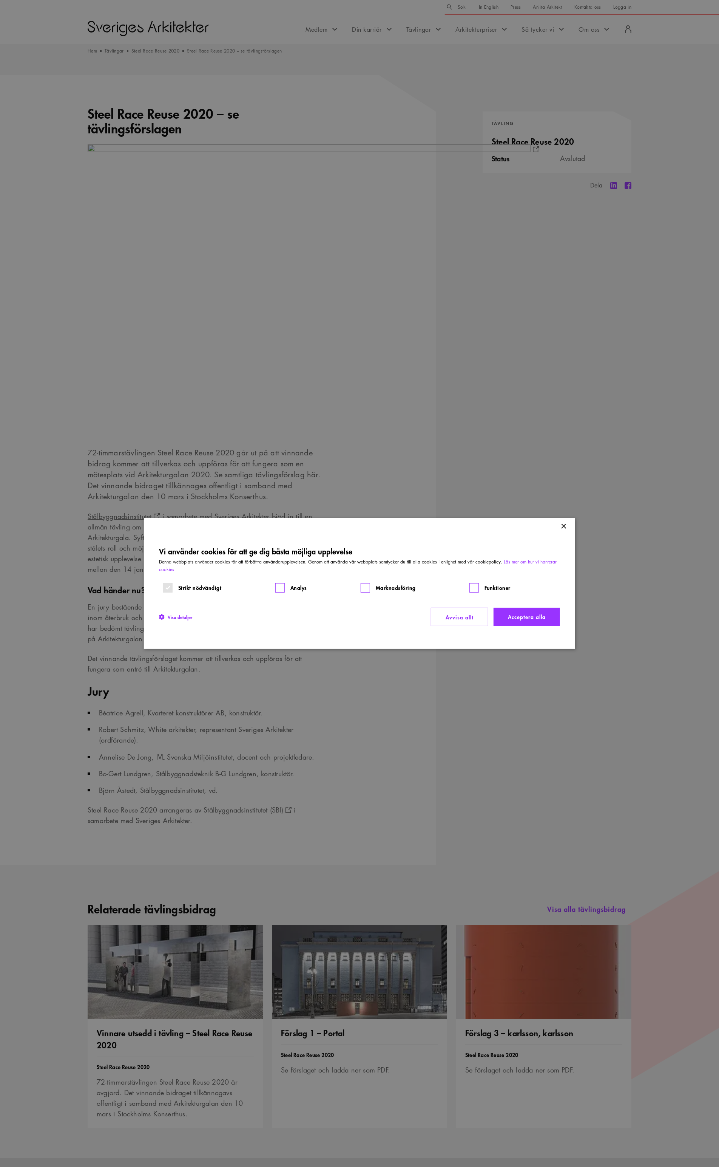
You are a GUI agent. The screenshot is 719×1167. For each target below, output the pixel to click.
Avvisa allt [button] (460, 617)
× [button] (563, 526)
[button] (175, 616)
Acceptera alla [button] (527, 616)
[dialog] (359, 583)
